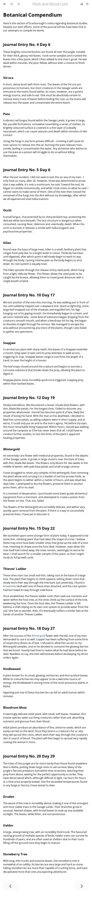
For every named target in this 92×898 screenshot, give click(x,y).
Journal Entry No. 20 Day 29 (29, 756)
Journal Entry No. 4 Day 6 (26, 44)
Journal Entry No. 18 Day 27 (29, 628)
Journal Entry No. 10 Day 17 (29, 294)
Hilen (7, 243)
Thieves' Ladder (14, 569)
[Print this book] (82, 4)
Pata (6, 114)
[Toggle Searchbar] (18, 4)
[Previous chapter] (10, 885)
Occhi (7, 210)
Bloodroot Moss (15, 707)
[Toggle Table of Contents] (4, 4)
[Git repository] (87, 4)
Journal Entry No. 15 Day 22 (29, 528)
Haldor (8, 825)
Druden (8, 797)
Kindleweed (12, 669)
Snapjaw (9, 343)
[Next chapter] (82, 885)
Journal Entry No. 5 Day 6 (26, 169)
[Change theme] (11, 4)
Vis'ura (8, 78)
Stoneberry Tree (15, 854)
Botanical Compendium (32, 14)
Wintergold (11, 449)
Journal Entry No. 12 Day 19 (29, 397)
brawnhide (9, 586)
